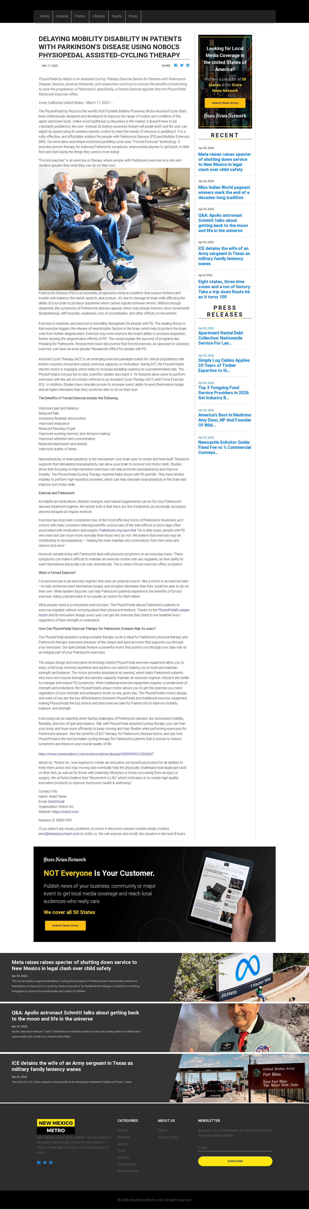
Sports (117, 16)
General (62, 16)
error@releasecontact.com (59, 834)
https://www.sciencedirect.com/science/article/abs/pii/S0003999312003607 (96, 754)
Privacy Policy (168, 1137)
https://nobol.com (65, 811)
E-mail (202, 1148)
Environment (126, 1164)
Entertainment (127, 1171)
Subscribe (235, 1161)
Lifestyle (99, 16)
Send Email (56, 801)
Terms (162, 1130)
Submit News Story (225, 103)
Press (133, 16)
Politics (80, 16)
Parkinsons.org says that (117, 530)
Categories (152, 16)
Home (46, 15)
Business (124, 1137)
